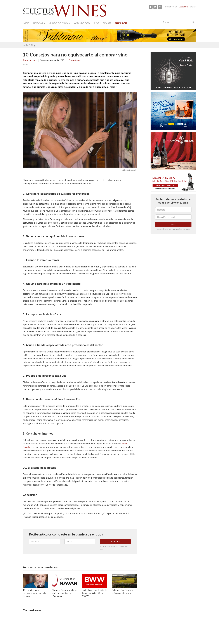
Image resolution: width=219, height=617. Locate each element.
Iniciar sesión (171, 6)
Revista (107, 23)
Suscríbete (121, 23)
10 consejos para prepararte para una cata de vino (34, 593)
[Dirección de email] (173, 217)
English (192, 6)
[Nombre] (173, 209)
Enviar (173, 224)
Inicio (26, 23)
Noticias (39, 23)
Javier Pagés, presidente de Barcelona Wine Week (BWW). (94, 593)
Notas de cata (82, 23)
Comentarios (74, 60)
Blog (96, 23)
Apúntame (115, 541)
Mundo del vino (59, 23)
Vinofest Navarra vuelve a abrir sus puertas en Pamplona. (64, 593)
